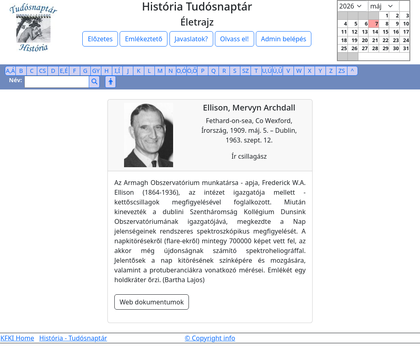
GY (96, 70)
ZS (342, 70)
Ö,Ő (192, 70)
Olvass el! (234, 38)
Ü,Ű (278, 70)
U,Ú (267, 70)
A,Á (10, 70)
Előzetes (100, 38)
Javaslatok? (191, 38)
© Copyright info (210, 338)
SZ (245, 70)
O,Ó (181, 70)
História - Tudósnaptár (73, 338)
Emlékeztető (143, 38)
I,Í (117, 70)
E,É (64, 70)
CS (42, 70)
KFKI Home (17, 338)
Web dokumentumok (152, 302)
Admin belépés (283, 38)
